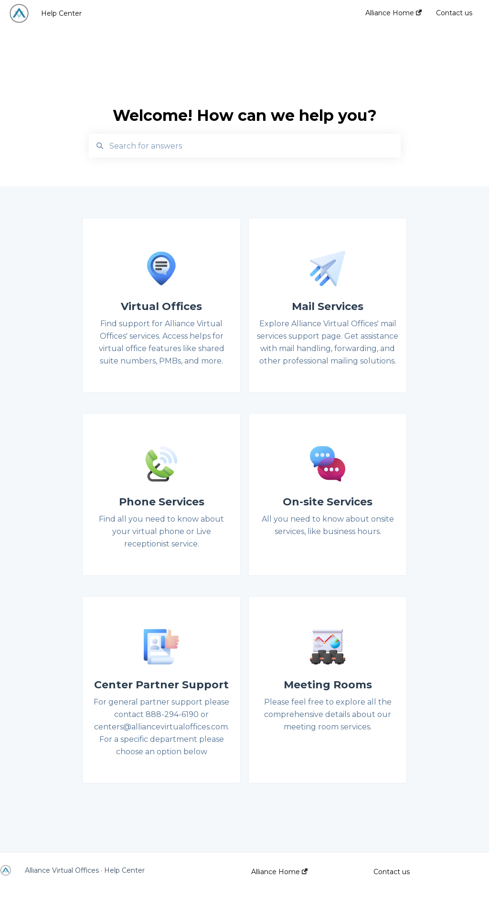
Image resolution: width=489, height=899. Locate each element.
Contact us (391, 872)
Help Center (61, 13)
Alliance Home (279, 872)
